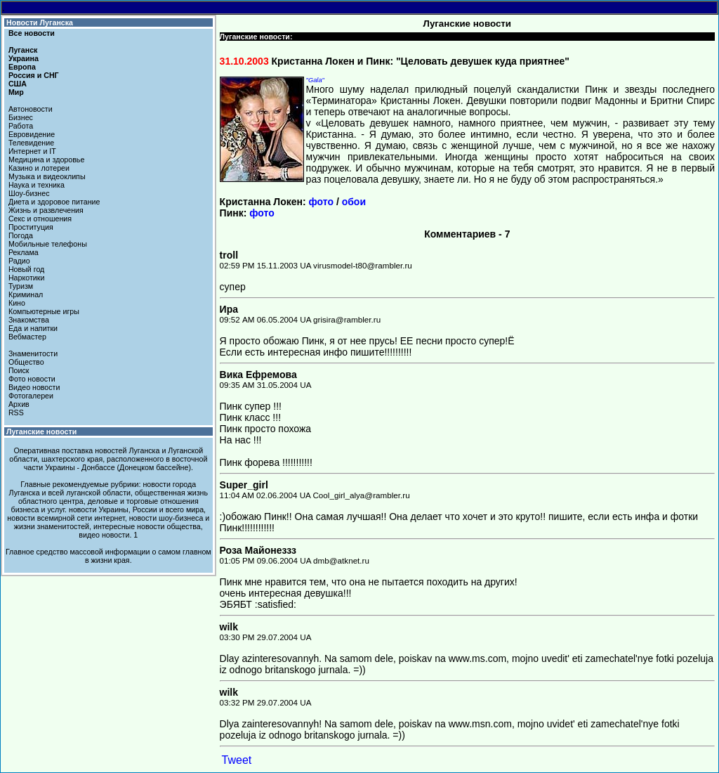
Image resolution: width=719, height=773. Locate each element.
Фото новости (31, 379)
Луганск (22, 50)
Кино (16, 303)
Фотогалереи (30, 395)
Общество (26, 362)
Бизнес (20, 117)
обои (354, 201)
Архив (18, 404)
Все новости (31, 33)
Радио (19, 260)
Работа (20, 126)
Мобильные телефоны (47, 244)
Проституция (30, 227)
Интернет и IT (32, 151)
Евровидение (31, 134)
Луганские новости (41, 431)
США (17, 83)
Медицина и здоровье (46, 159)
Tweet (237, 760)
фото (321, 201)
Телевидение (31, 142)
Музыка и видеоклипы (47, 176)
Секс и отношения (40, 218)
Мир (16, 92)
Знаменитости (33, 353)
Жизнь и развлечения (46, 210)
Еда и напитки (33, 328)
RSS (16, 412)
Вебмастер (27, 336)
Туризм (20, 286)
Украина (23, 58)
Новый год (26, 269)
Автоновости (30, 109)
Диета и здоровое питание (54, 201)
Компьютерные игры (43, 311)
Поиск (18, 370)
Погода (20, 235)
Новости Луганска (39, 22)
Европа (22, 67)
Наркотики (26, 277)
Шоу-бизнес (29, 193)
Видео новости (34, 387)
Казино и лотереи (39, 168)
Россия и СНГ (33, 75)
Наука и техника (36, 185)
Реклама (23, 252)
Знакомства (28, 320)
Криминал (25, 294)
